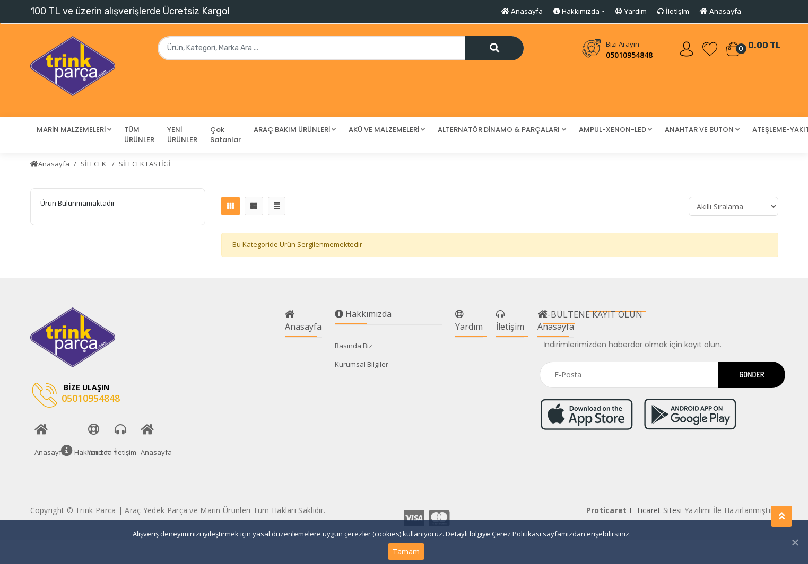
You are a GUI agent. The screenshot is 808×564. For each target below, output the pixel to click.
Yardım (631, 11)
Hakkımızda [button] (576, 11)
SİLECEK (94, 164)
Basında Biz (353, 345)
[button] (74, 130)
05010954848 (629, 55)
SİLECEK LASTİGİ (145, 164)
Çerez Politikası (516, 534)
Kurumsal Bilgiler (361, 364)
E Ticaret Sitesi (655, 510)
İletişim (673, 11)
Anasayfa (522, 11)
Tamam (406, 552)
